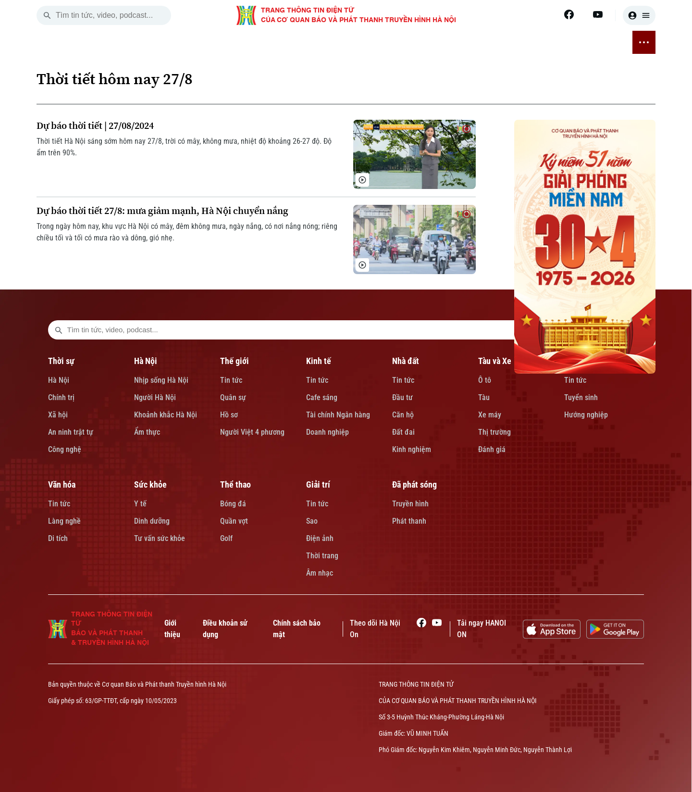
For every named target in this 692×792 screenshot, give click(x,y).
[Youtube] (598, 14)
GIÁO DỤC (369, 42)
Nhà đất (405, 361)
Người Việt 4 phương (252, 432)
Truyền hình (410, 503)
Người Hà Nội (155, 397)
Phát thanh (409, 521)
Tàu (484, 397)
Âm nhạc (319, 573)
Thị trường (494, 432)
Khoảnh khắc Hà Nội (165, 414)
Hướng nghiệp (586, 414)
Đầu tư (402, 397)
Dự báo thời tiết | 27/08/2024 (95, 126)
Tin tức (231, 380)
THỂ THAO (502, 42)
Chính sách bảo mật (297, 628)
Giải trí (318, 484)
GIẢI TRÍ (543, 42)
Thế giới (234, 361)
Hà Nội (58, 380)
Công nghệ (64, 449)
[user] (639, 15)
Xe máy (489, 414)
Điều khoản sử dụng (225, 628)
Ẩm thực (147, 432)
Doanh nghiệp (327, 432)
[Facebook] (569, 14)
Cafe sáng (321, 397)
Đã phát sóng (414, 484)
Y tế (140, 503)
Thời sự (61, 361)
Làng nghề (64, 521)
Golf (226, 538)
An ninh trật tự (70, 432)
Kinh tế (318, 361)
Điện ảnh (320, 538)
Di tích (58, 538)
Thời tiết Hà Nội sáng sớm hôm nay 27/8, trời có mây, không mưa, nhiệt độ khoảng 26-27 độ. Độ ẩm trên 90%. (184, 147)
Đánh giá (492, 449)
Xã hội (58, 414)
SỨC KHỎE (456, 42)
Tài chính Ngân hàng (338, 414)
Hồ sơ (229, 414)
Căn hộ (403, 414)
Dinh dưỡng (152, 521)
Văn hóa (61, 484)
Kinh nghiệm (411, 449)
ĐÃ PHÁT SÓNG (593, 42)
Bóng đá (233, 503)
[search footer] (58, 330)
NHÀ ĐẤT (282, 42)
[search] (47, 15)
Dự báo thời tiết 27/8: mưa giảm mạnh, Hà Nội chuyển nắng (162, 211)
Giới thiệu (172, 628)
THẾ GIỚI (203, 42)
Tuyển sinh (581, 397)
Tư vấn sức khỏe (159, 538)
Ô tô (484, 380)
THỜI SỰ (128, 42)
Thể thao (235, 484)
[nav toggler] (643, 42)
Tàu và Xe (494, 361)
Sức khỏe (150, 484)
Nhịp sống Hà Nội (161, 380)
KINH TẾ (243, 42)
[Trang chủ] (98, 42)
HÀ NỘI (165, 42)
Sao (312, 521)
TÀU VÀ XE (325, 42)
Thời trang (322, 555)
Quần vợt (234, 521)
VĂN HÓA (412, 42)
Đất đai (403, 432)
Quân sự (233, 397)
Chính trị (61, 397)
